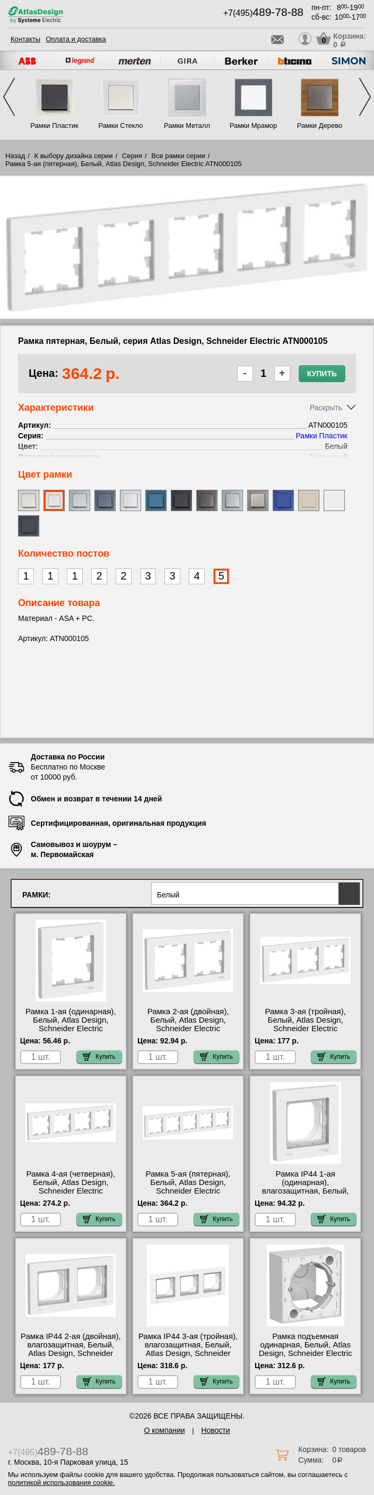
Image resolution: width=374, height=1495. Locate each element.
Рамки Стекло (120, 125)
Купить (322, 373)
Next (365, 96)
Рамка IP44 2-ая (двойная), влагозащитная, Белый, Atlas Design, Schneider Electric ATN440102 (71, 1349)
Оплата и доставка (76, 39)
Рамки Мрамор (253, 125)
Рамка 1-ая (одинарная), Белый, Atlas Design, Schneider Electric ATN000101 (70, 1024)
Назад (15, 156)
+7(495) (263, 13)
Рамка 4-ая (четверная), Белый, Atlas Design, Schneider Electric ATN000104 (71, 1187)
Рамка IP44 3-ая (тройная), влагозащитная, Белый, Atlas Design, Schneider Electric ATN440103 (188, 1349)
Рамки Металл (187, 125)
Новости (215, 1430)
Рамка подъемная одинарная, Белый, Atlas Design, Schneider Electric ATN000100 (305, 1349)
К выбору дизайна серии (73, 156)
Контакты (25, 39)
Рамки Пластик (54, 125)
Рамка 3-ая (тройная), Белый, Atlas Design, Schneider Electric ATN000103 (305, 1024)
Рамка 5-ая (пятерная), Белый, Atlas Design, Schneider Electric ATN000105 (187, 1187)
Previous (9, 96)
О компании (164, 1430)
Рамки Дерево (319, 125)
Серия (132, 156)
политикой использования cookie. (61, 1483)
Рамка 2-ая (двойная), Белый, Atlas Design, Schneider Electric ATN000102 (188, 1024)
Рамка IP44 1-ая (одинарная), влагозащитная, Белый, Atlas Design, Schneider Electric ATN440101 (305, 1191)
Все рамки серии (178, 156)
